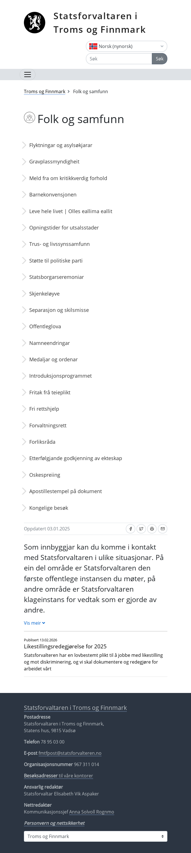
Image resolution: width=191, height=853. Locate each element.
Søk (159, 59)
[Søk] (119, 58)
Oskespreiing (44, 474)
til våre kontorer (58, 776)
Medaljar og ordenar (53, 359)
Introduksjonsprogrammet (60, 375)
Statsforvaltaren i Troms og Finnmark (99, 22)
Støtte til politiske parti (56, 260)
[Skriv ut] (152, 528)
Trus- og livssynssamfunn (59, 243)
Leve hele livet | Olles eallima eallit (70, 211)
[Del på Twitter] (141, 528)
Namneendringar (49, 343)
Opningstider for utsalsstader (64, 227)
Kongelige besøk (48, 507)
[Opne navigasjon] (27, 74)
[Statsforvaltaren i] (95, 836)
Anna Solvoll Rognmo (91, 812)
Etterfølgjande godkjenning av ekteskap (75, 458)
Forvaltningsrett (47, 425)
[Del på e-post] (162, 528)
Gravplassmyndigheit (54, 161)
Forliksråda (42, 441)
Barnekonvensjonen (53, 194)
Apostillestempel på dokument (65, 491)
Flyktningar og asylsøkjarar (60, 145)
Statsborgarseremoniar (56, 277)
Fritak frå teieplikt (49, 392)
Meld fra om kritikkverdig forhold (68, 178)
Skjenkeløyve (44, 293)
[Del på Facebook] (130, 528)
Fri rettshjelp (44, 408)
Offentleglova (45, 326)
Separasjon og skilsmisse (59, 310)
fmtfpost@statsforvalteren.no (70, 753)
